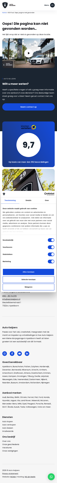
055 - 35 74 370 (9, 296)
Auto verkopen (9, 424)
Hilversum (26, 369)
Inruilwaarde (7, 431)
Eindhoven (18, 373)
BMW (17, 397)
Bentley (10, 397)
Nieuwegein (7, 379)
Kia (18, 400)
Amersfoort (7, 373)
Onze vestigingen (10, 451)
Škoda (10, 407)
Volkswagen (31, 407)
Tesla (22, 407)
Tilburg (30, 376)
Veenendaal (22, 379)
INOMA (13, 477)
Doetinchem (37, 373)
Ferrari (31, 397)
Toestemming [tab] (10, 200)
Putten (27, 366)
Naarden (6, 382)
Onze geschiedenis (10, 444)
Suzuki (16, 407)
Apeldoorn (7, 366)
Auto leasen (7, 428)
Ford (41, 397)
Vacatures (7, 447)
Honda (46, 397)
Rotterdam (35, 382)
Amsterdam (24, 382)
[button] (51, 476)
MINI (19, 403)
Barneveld (16, 369)
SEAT (4, 407)
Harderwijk (44, 366)
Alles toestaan (28, 272)
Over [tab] (47, 200)
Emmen (46, 373)
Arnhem (43, 369)
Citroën (23, 397)
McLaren (44, 400)
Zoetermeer (34, 379)
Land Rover (26, 400)
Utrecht (34, 369)
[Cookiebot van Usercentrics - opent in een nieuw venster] (44, 194)
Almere (27, 373)
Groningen (22, 376)
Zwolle (37, 376)
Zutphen (35, 366)
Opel (24, 403)
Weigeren (28, 287)
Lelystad (44, 376)
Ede (15, 379)
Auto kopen (7, 421)
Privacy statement (10, 473)
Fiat (36, 397)
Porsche (39, 403)
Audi (4, 397)
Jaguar (13, 400)
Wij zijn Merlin (30, 477)
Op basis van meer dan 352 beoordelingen (28, 162)
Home (4, 13)
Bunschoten (18, 366)
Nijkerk (44, 379)
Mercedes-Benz (9, 403)
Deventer (6, 369)
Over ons (6, 441)
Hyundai (5, 400)
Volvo (40, 407)
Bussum (14, 382)
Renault (47, 403)
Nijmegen (45, 382)
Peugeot (31, 403)
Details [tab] (28, 200)
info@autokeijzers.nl (11, 299)
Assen (5, 376)
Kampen (12, 376)
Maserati (36, 400)
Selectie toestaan (28, 279)
